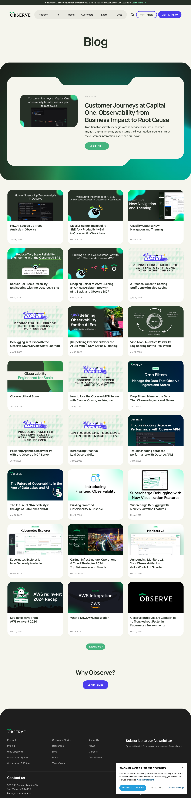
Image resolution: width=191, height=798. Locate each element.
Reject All (157, 788)
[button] (43, 14)
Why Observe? (15, 751)
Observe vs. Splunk (17, 757)
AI (58, 14)
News (92, 745)
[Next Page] (95, 646)
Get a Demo (170, 14)
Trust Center (59, 763)
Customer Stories (61, 740)
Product (11, 740)
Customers (87, 14)
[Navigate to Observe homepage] (21, 731)
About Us (94, 740)
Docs (119, 14)
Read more (97, 145)
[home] (20, 14)
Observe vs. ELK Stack (19, 763)
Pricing (70, 14)
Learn (104, 14)
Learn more (95, 684)
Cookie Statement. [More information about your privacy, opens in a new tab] (145, 779)
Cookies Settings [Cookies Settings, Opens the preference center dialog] (176, 788)
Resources (58, 745)
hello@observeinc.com (19, 793)
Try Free (146, 14)
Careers (93, 751)
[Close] (182, 767)
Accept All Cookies (133, 788)
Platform (43, 14)
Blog (54, 751)
